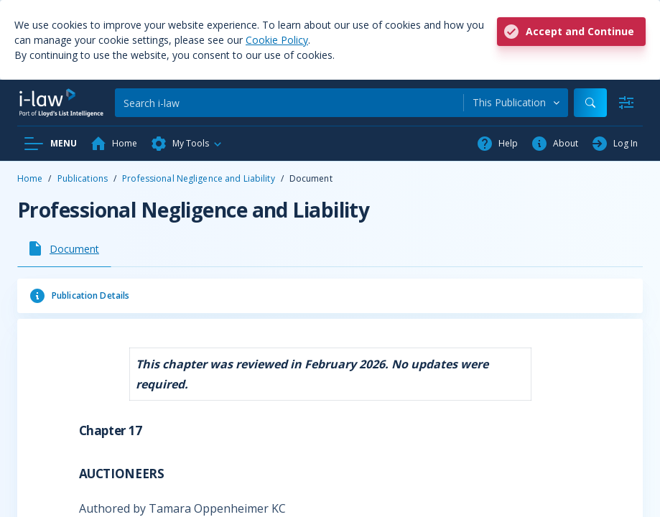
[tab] (64, 248)
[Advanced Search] (626, 102)
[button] (186, 143)
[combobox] (516, 102)
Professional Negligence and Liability (198, 178)
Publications (82, 178)
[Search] (289, 102)
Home (29, 178)
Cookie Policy (277, 40)
